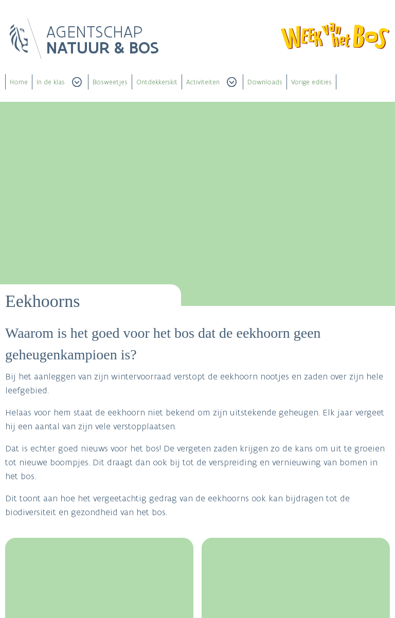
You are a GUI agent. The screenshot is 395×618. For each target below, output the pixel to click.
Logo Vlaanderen (25, 39)
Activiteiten (203, 82)
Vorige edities (311, 82)
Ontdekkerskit (156, 82)
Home (19, 82)
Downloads (264, 82)
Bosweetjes (110, 82)
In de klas (51, 82)
